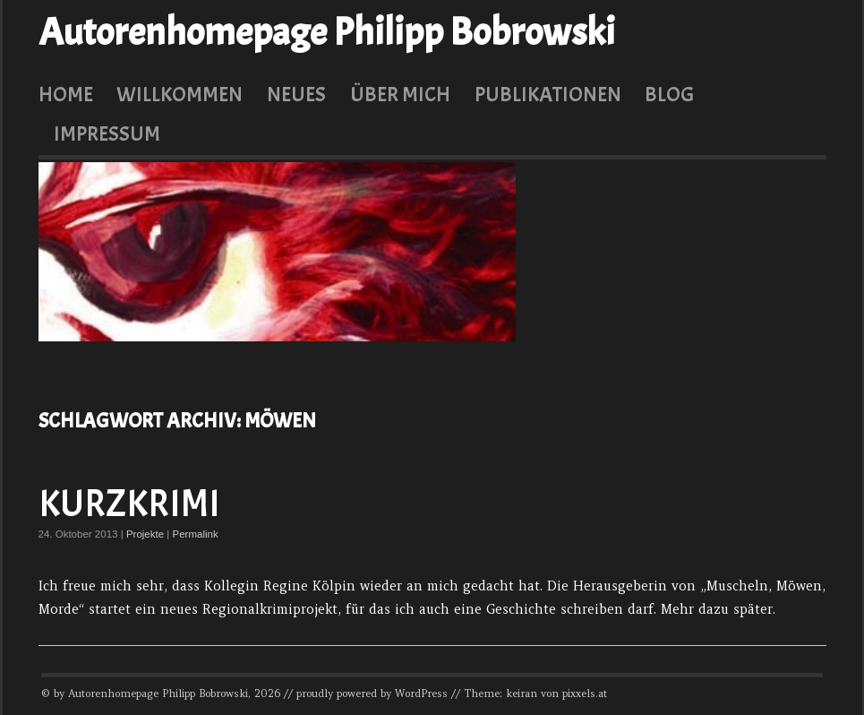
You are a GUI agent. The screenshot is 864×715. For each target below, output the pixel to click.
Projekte (145, 534)
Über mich (400, 94)
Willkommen (179, 94)
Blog (669, 94)
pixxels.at (584, 693)
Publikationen (548, 94)
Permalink (195, 534)
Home (65, 94)
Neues (296, 94)
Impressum (107, 133)
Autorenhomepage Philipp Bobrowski (326, 32)
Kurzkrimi (129, 504)
